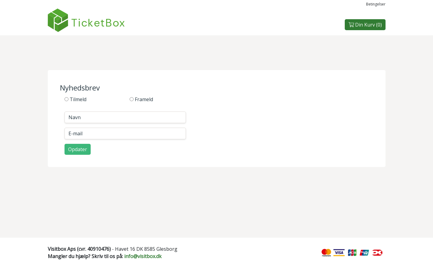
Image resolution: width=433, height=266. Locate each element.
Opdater (77, 149)
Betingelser (376, 4)
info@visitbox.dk (143, 256)
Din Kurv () (365, 24)
